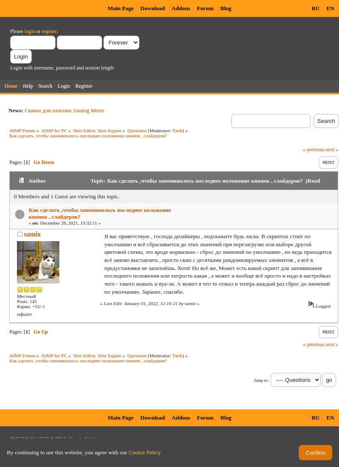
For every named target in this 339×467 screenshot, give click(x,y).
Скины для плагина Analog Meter (64, 110)
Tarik (177, 130)
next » (331, 150)
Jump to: (261, 380)
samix (32, 234)
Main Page (120, 8)
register (49, 31)
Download (152, 8)
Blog (225, 8)
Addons (181, 8)
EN (330, 8)
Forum (205, 8)
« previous (313, 150)
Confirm (315, 453)
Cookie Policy (145, 452)
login (30, 31)
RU (315, 8)
